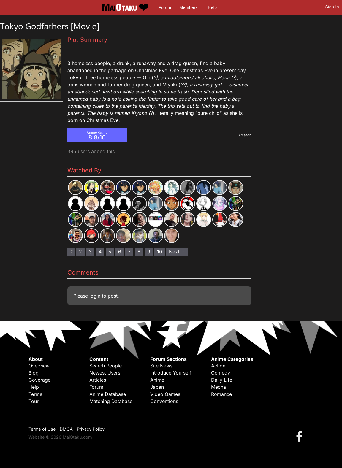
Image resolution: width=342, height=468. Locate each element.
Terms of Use (42, 428)
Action (218, 366)
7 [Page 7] (129, 252)
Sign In (332, 6)
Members (189, 7)
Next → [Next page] (177, 252)
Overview (39, 366)
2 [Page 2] (80, 252)
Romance (221, 394)
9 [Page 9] (148, 252)
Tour (33, 401)
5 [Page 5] (109, 252)
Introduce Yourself (170, 373)
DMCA (66, 428)
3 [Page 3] (90, 252)
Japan (157, 387)
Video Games (165, 394)
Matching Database (110, 401)
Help (212, 7)
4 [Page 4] (100, 252)
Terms (35, 394)
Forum (165, 7)
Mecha (218, 387)
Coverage (39, 380)
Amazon (244, 135)
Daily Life (221, 380)
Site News (161, 366)
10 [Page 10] (159, 252)
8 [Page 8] (138, 252)
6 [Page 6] (119, 252)
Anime (157, 380)
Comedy (220, 373)
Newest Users (104, 373)
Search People (105, 366)
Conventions (164, 401)
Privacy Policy (90, 428)
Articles (97, 380)
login (94, 296)
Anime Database (107, 394)
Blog (33, 373)
